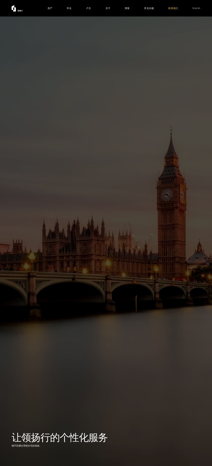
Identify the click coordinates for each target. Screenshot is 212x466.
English (196, 8)
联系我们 (173, 8)
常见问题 (149, 8)
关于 (108, 8)
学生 (69, 8)
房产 (50, 8)
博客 (127, 8)
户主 (88, 8)
